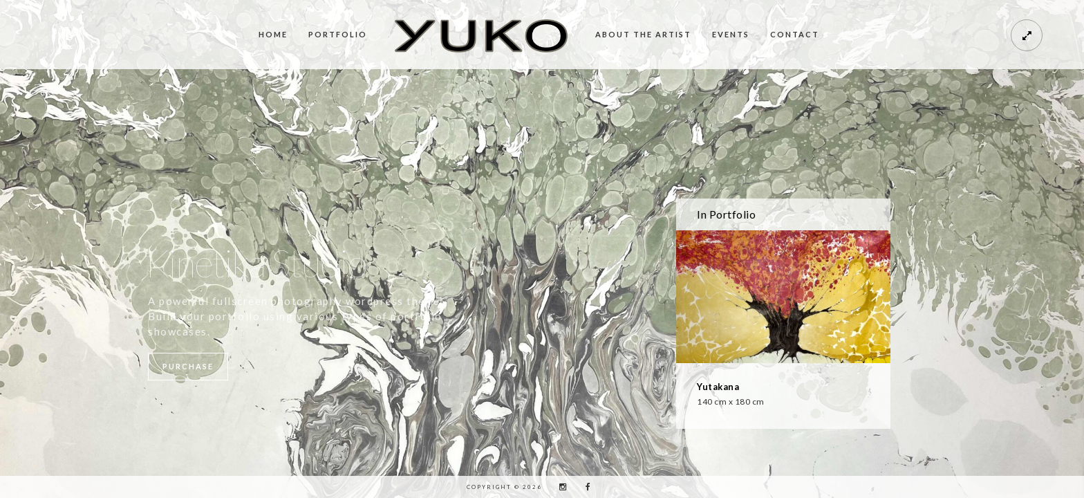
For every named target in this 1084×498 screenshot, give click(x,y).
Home (273, 34)
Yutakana (718, 386)
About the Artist (643, 34)
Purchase (188, 366)
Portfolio (337, 34)
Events (730, 34)
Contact (794, 34)
